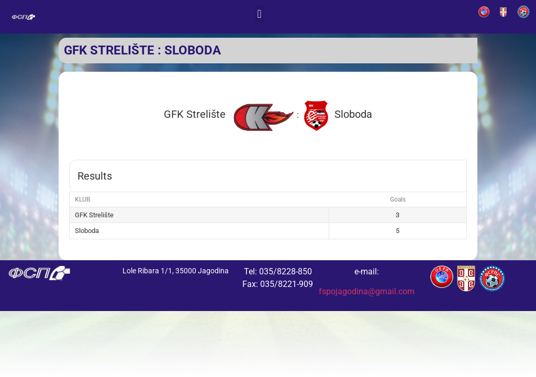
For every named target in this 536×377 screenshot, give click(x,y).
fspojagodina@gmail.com (367, 291)
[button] (259, 14)
